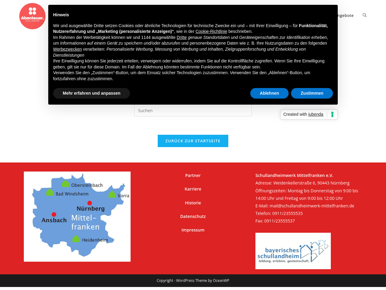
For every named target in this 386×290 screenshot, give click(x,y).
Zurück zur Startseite (193, 140)
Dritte (182, 37)
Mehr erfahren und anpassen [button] (91, 93)
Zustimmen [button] (312, 93)
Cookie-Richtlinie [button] (211, 31)
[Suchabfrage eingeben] (193, 110)
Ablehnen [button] (269, 93)
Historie (193, 203)
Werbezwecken (67, 49)
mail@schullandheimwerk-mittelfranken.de (312, 206)
